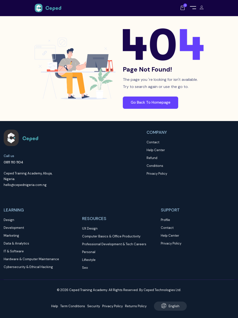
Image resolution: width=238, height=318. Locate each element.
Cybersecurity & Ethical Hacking (28, 267)
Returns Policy (136, 306)
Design (9, 220)
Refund (152, 158)
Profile (165, 220)
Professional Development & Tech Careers (114, 244)
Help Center (156, 150)
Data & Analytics (16, 243)
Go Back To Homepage (150, 102)
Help (54, 306)
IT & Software (14, 251)
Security (93, 306)
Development (14, 228)
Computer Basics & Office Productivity (111, 236)
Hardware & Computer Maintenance (31, 259)
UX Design (90, 228)
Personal (88, 252)
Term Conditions (72, 306)
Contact (153, 142)
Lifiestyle (89, 260)
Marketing (11, 235)
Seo (85, 268)
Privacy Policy (157, 173)
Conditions (155, 166)
